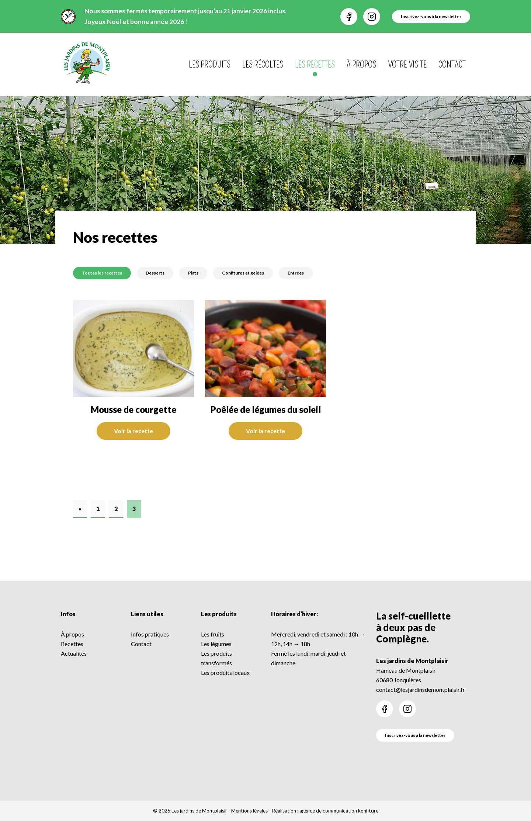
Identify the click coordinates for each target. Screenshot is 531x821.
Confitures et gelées (243, 273)
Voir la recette (133, 430)
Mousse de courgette (133, 409)
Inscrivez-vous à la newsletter (415, 735)
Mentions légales (249, 811)
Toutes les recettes (102, 273)
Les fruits (212, 634)
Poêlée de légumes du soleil (266, 409)
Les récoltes (262, 64)
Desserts (155, 273)
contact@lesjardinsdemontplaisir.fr (420, 689)
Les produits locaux (225, 672)
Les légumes (216, 643)
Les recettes (315, 64)
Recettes (72, 643)
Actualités (74, 653)
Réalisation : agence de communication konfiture (325, 811)
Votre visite (407, 64)
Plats (193, 273)
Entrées (296, 273)
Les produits (209, 64)
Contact (452, 64)
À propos (361, 64)
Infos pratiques (150, 634)
